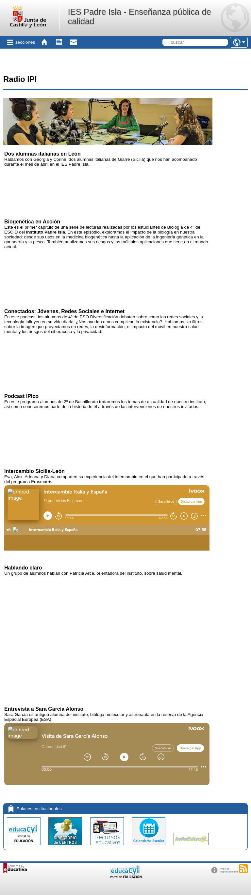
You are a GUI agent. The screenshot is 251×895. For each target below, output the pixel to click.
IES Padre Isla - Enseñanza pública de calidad (139, 16)
